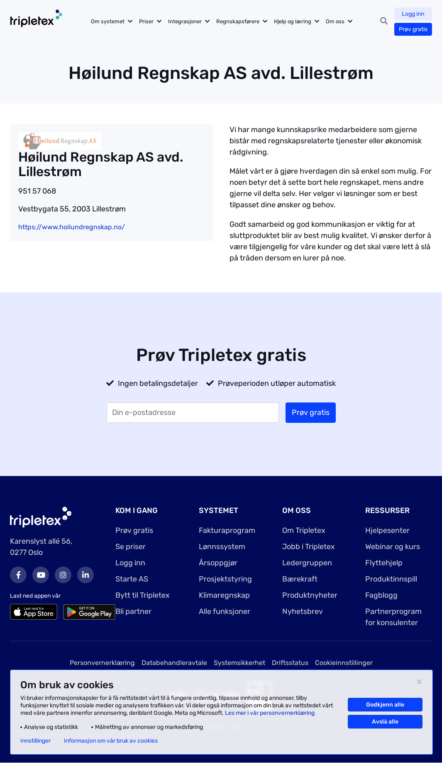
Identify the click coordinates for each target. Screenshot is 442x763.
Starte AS (131, 579)
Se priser (130, 546)
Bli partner (133, 611)
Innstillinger (35, 741)
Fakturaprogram (227, 530)
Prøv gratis (413, 29)
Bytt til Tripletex (142, 595)
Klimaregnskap (224, 595)
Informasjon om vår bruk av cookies (111, 741)
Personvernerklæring (102, 663)
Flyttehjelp (384, 562)
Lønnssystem (222, 546)
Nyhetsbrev (302, 611)
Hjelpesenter (387, 530)
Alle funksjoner (224, 611)
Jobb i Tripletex (308, 546)
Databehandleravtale (174, 663)
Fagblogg (381, 595)
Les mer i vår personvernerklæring (270, 712)
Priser (146, 21)
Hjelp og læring (292, 21)
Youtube (40, 575)
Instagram (63, 575)
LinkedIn (85, 575)
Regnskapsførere (237, 21)
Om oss (335, 21)
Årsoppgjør (218, 562)
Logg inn (413, 13)
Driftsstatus (290, 663)
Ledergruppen (307, 562)
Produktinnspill (391, 579)
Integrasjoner (185, 21)
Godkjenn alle (385, 704)
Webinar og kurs (392, 546)
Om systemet (108, 21)
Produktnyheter (309, 595)
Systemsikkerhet (239, 663)
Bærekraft (299, 579)
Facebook (18, 575)
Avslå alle (385, 721)
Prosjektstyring (225, 579)
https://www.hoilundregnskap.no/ (71, 227)
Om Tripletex (303, 530)
